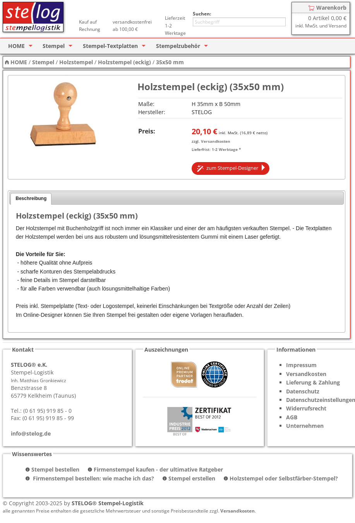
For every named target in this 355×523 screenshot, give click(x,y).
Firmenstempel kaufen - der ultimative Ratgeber (158, 469)
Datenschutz (302, 391)
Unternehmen (305, 425)
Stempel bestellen (55, 469)
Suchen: (202, 13)
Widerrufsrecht (306, 408)
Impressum (301, 365)
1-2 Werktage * (226, 149)
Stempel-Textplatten (110, 46)
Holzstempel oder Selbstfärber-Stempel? (284, 478)
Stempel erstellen (191, 478)
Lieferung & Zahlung (313, 382)
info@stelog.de (31, 433)
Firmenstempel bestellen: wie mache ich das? (92, 478)
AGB (291, 417)
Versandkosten (215, 141)
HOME (16, 46)
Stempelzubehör (178, 46)
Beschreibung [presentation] (30, 198)
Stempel (54, 46)
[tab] (30, 199)
